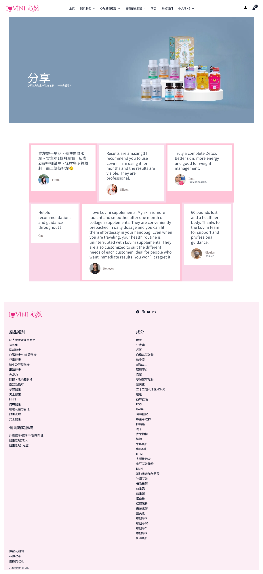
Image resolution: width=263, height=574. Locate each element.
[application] (93, 8)
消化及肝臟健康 (19, 364)
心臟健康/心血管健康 (23, 354)
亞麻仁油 (142, 399)
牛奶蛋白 (142, 444)
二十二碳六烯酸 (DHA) (150, 389)
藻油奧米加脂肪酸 (147, 473)
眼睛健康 (15, 369)
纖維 (139, 394)
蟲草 (139, 374)
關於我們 (87, 8)
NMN (12, 399)
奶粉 (139, 439)
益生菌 (140, 493)
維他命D (141, 533)
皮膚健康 (15, 404)
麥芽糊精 (142, 434)
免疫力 (13, 374)
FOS (139, 404)
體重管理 (15, 414)
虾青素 (140, 345)
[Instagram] (143, 312)
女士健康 (15, 419)
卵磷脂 (140, 424)
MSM (139, 454)
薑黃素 (140, 384)
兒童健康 (15, 359)
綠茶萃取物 (143, 419)
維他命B (141, 518)
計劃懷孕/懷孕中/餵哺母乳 (26, 435)
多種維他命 (143, 458)
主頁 (72, 8)
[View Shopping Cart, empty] (254, 8)
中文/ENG (186, 8)
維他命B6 (142, 523)
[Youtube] (148, 312)
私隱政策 (15, 556)
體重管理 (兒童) (19, 445)
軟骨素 (140, 359)
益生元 (140, 488)
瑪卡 (139, 429)
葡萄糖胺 (142, 414)
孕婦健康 (15, 389)
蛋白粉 (140, 498)
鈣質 (139, 349)
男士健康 (15, 394)
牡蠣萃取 (142, 478)
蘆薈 (139, 340)
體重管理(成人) (18, 440)
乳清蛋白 (142, 538)
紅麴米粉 (142, 503)
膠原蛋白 (142, 369)
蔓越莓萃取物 (145, 379)
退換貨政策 (16, 561)
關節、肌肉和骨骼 (21, 379)
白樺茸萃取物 (145, 354)
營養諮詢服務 (135, 8)
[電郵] (154, 312)
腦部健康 (15, 349)
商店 (153, 8)
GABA (140, 409)
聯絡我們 (167, 8)
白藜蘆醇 (142, 508)
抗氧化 (13, 345)
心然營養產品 (110, 8)
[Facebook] (137, 312)
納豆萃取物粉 (145, 463)
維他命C (141, 528)
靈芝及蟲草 (16, 384)
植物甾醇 (142, 483)
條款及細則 (16, 551)
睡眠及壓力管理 (19, 409)
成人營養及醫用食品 (22, 340)
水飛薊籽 (142, 449)
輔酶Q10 (141, 364)
